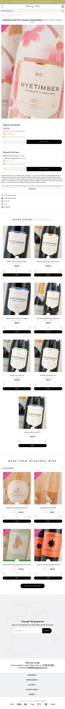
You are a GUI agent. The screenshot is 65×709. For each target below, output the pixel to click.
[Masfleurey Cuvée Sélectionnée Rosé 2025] (17, 493)
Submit (47, 631)
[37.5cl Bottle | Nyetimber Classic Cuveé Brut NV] (48, 303)
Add (44, 141)
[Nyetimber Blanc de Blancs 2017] (48, 360)
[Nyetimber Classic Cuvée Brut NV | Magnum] (17, 303)
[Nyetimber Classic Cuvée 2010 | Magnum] (17, 246)
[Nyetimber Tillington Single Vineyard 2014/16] (48, 246)
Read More (32, 189)
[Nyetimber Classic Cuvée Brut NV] (32, 417)
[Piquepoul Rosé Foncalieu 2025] (48, 493)
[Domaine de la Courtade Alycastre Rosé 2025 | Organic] (17, 549)
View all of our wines (32, 586)
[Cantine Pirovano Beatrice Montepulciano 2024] (48, 549)
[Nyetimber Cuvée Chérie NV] (17, 360)
